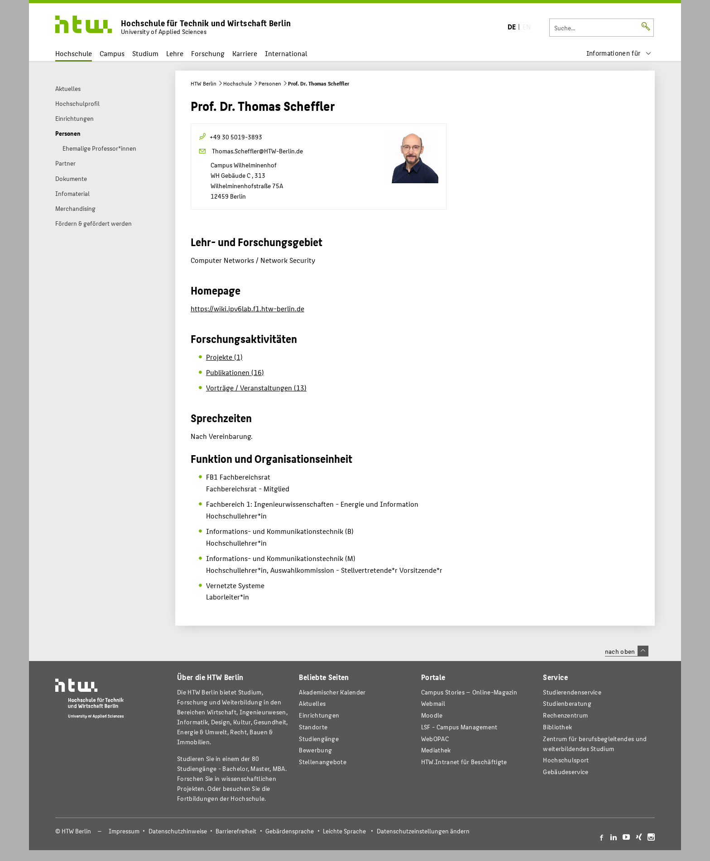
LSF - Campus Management (459, 727)
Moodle (432, 715)
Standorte (313, 727)
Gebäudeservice (565, 771)
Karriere (244, 53)
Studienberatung (567, 703)
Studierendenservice (572, 692)
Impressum (124, 831)
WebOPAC (435, 738)
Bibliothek (557, 727)
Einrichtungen (319, 715)
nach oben (626, 651)
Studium (145, 53)
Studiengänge (319, 738)
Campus (112, 53)
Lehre (174, 53)
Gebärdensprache (289, 831)
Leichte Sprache (344, 831)
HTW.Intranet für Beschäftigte (464, 761)
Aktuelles (312, 703)
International (286, 53)
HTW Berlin (203, 83)
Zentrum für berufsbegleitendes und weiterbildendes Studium (595, 743)
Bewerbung (315, 750)
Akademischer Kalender (332, 692)
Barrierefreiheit (236, 831)
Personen (270, 83)
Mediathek (436, 750)
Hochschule (73, 53)
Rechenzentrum (565, 715)
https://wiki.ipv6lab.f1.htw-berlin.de (247, 308)
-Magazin (469, 692)
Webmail (433, 703)
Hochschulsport (566, 760)
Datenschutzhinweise (178, 831)
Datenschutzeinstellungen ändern (423, 831)
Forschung (208, 53)
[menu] (619, 53)
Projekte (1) (224, 356)
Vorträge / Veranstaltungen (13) (256, 387)
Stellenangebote (322, 761)
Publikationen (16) (235, 372)
